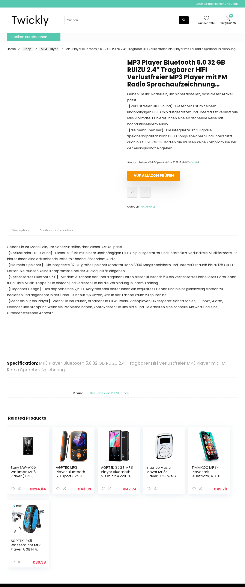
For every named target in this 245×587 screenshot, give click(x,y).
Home (11, 49)
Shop (27, 49)
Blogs (169, 544)
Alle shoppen (175, 532)
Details (194, 162)
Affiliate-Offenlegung (219, 548)
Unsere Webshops (179, 550)
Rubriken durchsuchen (28, 36)
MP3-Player (49, 49)
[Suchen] (184, 20)
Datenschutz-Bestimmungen (215, 534)
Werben (171, 556)
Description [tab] (20, 230)
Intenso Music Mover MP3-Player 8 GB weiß (139, 474)
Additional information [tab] (56, 230)
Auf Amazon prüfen (152, 175)
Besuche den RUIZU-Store (109, 393)
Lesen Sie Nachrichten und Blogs (217, 4)
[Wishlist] (206, 18)
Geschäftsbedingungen (221, 542)
